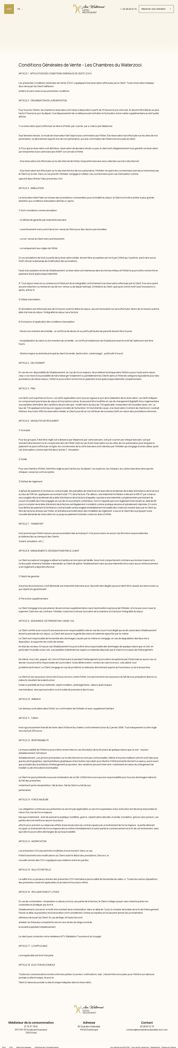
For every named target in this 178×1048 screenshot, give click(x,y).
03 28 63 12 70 (128, 9)
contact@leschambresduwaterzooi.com (147, 1029)
